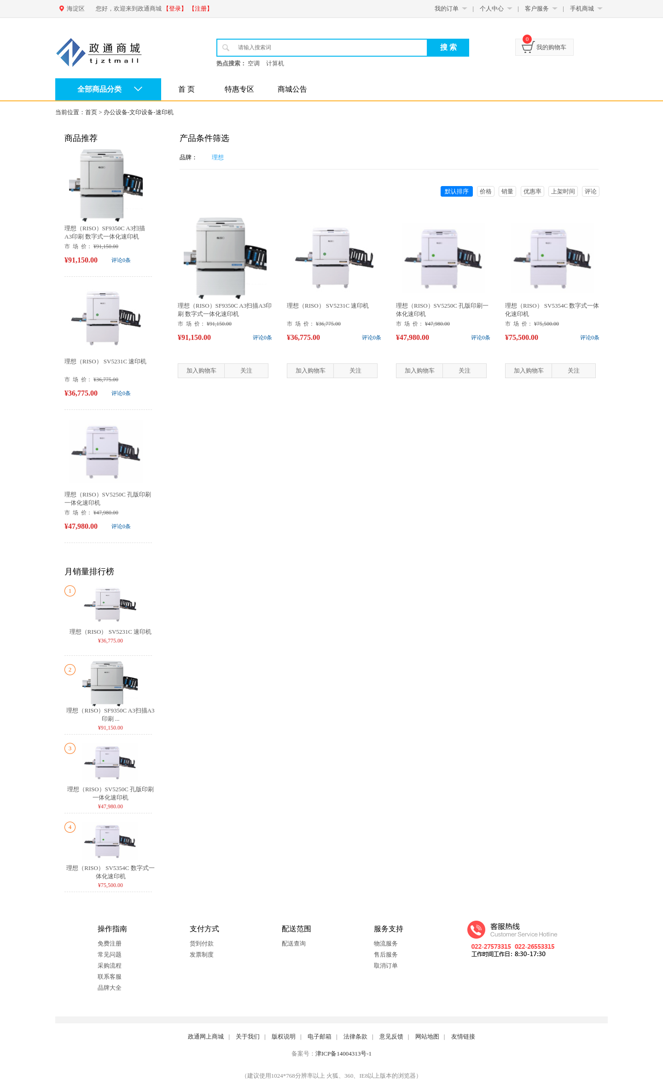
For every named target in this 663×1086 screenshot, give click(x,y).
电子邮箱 (320, 1036)
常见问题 (110, 954)
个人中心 (492, 8)
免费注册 (110, 943)
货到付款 (202, 943)
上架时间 (563, 191)
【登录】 (175, 8)
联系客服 (110, 976)
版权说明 (284, 1036)
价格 (486, 191)
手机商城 (582, 8)
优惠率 (532, 191)
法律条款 (355, 1036)
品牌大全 (110, 987)
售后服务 (386, 954)
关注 (246, 370)
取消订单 (386, 965)
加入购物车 (201, 370)
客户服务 (537, 8)
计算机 (275, 63)
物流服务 (386, 943)
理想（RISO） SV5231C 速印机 (105, 361)
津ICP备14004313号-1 (343, 1053)
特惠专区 (239, 89)
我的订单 (447, 8)
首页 (91, 112)
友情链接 (463, 1036)
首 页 (186, 89)
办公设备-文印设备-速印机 (139, 112)
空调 (254, 63)
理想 (218, 157)
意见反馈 (391, 1036)
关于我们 (248, 1036)
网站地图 (427, 1036)
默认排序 (457, 191)
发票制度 (202, 954)
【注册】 (201, 8)
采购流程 (110, 965)
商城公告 (292, 89)
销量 (507, 191)
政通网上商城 (206, 1036)
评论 (591, 191)
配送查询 (294, 943)
